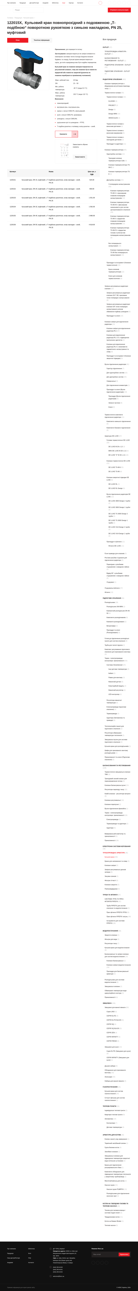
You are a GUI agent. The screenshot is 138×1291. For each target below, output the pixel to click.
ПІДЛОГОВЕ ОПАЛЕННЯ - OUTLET (117, 71)
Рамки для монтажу (115, 677)
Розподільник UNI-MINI (115, 606)
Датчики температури (114, 1127)
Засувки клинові (110, 876)
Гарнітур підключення (114, 368)
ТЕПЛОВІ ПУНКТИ (109, 1106)
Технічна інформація (42, 40)
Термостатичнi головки (113, 93)
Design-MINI (112, 114)
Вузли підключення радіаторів (115, 364)
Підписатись (124, 1254)
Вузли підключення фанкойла (115, 808)
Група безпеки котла (112, 1147)
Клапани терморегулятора (114, 150)
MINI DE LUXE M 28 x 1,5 (117, 451)
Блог (29, 1253)
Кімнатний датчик (114, 682)
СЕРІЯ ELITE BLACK (114, 1020)
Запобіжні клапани (111, 1151)
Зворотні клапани (111, 935)
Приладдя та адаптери (115, 144)
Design (110, 109)
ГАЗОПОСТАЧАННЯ (110, 1087)
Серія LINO (111, 1011)
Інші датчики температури (117, 669)
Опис (18, 40)
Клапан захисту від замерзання (116, 1139)
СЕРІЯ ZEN (111, 1032)
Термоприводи (112, 713)
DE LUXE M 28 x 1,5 (115, 446)
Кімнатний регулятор (115, 690)
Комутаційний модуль (116, 686)
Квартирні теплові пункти (113, 1114)
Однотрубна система (114, 154)
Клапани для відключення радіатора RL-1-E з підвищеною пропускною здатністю (118, 337)
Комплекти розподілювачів (116, 617)
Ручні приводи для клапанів (114, 553)
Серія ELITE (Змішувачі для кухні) (119, 1051)
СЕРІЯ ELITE (111, 1016)
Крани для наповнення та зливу (116, 861)
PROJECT (112, 105)
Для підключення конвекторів (117, 385)
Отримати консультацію (119, 10)
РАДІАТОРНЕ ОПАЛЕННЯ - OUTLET (118, 65)
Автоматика (109, 1119)
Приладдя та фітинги (114, 541)
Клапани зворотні (111, 884)
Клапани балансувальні (115, 961)
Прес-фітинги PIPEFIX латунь (117, 916)
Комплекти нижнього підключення (119, 421)
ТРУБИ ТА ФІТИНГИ (110, 895)
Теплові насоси (110, 1225)
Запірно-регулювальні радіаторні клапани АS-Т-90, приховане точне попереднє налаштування (118, 295)
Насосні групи (110, 1185)
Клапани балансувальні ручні (115, 785)
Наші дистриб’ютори (13, 1258)
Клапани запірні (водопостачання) (119, 965)
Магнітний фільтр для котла (114, 1181)
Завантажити (80, 157)
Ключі (110, 407)
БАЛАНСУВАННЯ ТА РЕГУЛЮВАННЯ (116, 765)
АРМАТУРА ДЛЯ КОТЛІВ (112, 1135)
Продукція (23, 3)
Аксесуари (108, 1077)
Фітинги (107, 592)
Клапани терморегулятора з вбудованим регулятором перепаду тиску (117, 86)
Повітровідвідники (111, 889)
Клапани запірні (110, 865)
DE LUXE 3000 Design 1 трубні (119, 507)
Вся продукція (109, 39)
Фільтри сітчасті (110, 880)
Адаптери (110, 828)
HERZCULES (113, 118)
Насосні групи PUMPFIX (115, 1189)
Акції (63, 3)
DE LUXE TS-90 (114, 471)
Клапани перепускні (112, 804)
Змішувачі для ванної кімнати (115, 1007)
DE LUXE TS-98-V (114, 467)
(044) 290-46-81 (58, 1269)
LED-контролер (113, 694)
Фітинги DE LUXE (114, 546)
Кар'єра (71, 3)
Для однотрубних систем (115, 373)
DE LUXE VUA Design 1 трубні (119, 533)
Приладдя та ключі (113, 316)
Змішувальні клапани (112, 986)
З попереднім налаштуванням (119, 184)
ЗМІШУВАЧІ (107, 1003)
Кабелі (110, 673)
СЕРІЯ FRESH (112, 1041)
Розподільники (110, 602)
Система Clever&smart (114, 665)
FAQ (29, 1258)
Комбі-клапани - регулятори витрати (117, 794)
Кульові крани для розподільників (116, 746)
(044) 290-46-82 (58, 1272)
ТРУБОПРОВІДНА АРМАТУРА (114, 853)
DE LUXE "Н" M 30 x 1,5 (116, 455)
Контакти (80, 3)
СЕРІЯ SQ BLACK (113, 1028)
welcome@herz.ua (58, 1276)
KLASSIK (111, 101)
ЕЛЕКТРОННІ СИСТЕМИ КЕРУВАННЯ (116, 846)
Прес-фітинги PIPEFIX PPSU (117, 912)
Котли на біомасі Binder (113, 1221)
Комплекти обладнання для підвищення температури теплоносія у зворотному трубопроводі (118, 1174)
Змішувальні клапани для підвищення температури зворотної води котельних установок (117, 1158)
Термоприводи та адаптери (116, 823)
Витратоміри (111, 626)
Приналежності (110, 840)
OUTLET (106, 47)
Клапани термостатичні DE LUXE (118, 461)
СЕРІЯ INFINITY (112, 1037)
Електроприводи (112, 819)
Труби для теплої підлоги (114, 645)
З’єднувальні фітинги (112, 588)
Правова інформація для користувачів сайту (21, 1287)
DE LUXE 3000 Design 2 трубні (119, 501)
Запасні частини (114, 403)
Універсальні (111, 381)
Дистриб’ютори (34, 3)
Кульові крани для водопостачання (117, 947)
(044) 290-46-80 (58, 1267)
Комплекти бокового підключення (118, 428)
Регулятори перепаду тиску (114, 789)
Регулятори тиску (111, 943)
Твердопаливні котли (112, 1217)
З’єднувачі (110, 582)
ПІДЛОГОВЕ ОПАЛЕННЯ (112, 598)
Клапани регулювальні (113, 800)
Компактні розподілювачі (115, 621)
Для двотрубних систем (115, 377)
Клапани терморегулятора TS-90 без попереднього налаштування (119, 252)
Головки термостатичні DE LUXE (118, 440)
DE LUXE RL (112, 484)
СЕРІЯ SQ (110, 1024)
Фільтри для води (111, 939)
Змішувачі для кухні (112, 1047)
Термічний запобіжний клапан (115, 1143)
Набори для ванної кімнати (114, 1081)
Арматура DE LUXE (112, 436)
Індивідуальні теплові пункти (115, 1110)
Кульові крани (110, 857)
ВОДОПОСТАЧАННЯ (110, 931)
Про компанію (11, 3)
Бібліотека (55, 3)
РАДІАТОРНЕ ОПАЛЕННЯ (112, 79)
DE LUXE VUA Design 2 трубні (119, 527)
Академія (45, 3)
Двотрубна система (113, 180)
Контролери (111, 1123)
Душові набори (110, 1066)
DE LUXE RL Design (115, 488)
